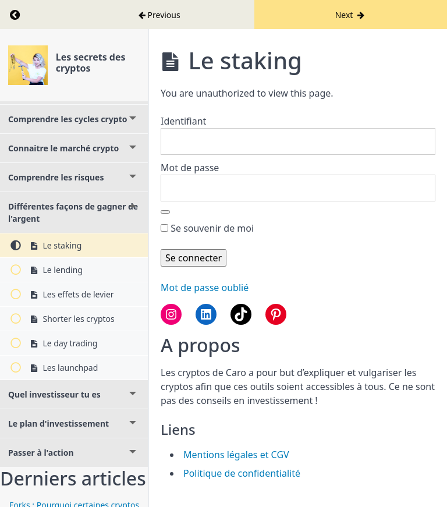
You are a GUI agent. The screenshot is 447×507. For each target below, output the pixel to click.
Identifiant (183, 121)
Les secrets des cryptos (91, 63)
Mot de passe (190, 167)
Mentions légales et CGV (236, 454)
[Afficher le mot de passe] (165, 212)
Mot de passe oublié (205, 287)
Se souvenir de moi (207, 228)
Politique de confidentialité (241, 473)
